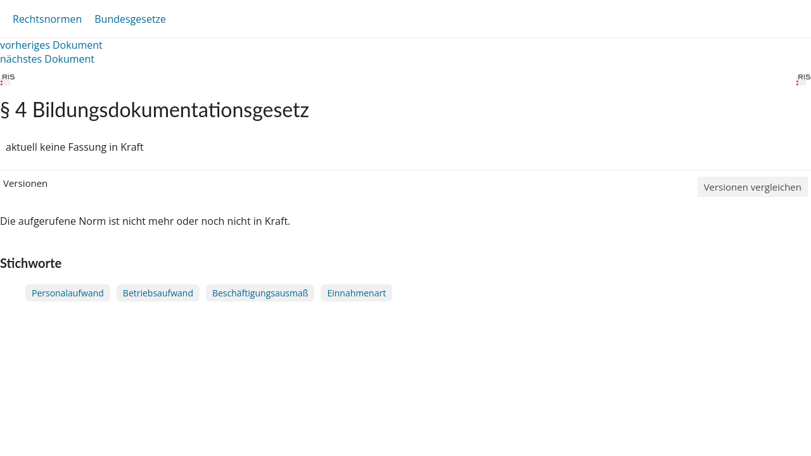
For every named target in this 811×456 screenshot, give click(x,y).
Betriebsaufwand (158, 293)
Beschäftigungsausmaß (260, 293)
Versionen (25, 183)
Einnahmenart (356, 293)
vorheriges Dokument (51, 45)
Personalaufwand (68, 293)
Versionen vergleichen (752, 186)
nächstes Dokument (47, 59)
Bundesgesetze (130, 19)
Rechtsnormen (47, 19)
